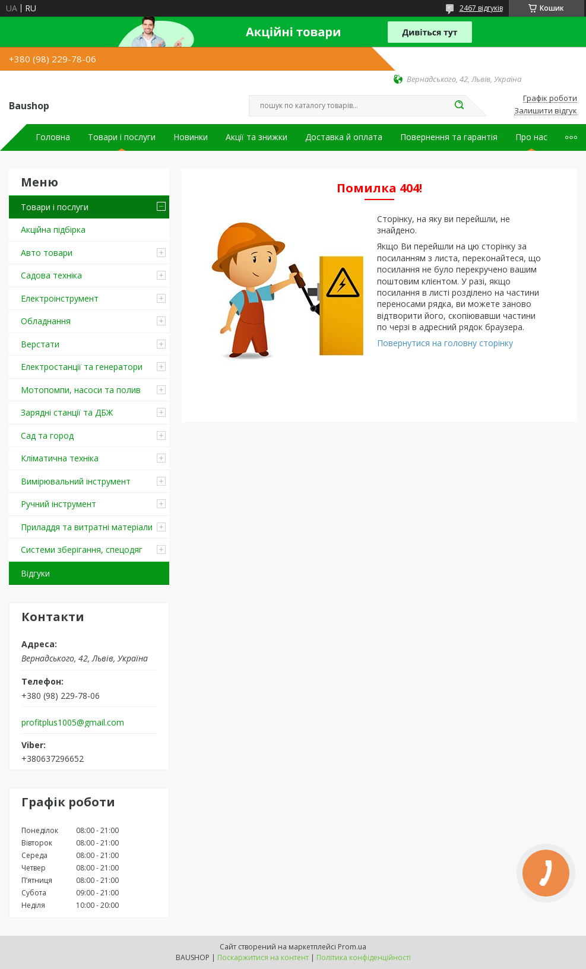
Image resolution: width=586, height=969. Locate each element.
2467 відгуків (481, 8)
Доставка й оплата (343, 137)
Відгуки (35, 573)
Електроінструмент (60, 298)
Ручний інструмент (58, 503)
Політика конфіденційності (363, 957)
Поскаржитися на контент (263, 957)
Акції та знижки (256, 137)
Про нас (531, 137)
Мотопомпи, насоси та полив (81, 389)
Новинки (190, 137)
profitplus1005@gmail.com (72, 722)
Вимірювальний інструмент (76, 481)
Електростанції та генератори (81, 366)
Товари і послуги (122, 137)
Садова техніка (51, 275)
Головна (53, 137)
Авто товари (46, 252)
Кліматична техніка (60, 458)
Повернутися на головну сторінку (445, 343)
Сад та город (47, 435)
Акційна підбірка (53, 229)
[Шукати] (459, 105)
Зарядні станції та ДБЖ (67, 412)
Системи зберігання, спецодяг (81, 549)
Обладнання (46, 321)
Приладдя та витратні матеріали (87, 527)
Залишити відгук (545, 111)
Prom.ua (352, 947)
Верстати (40, 344)
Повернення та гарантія (449, 137)
